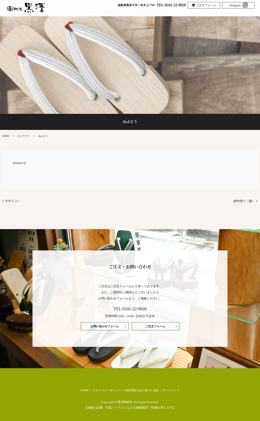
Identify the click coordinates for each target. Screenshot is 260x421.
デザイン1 (12, 201)
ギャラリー (184, 12)
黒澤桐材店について (117, 12)
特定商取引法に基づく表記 (142, 390)
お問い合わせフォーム (104, 326)
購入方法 (222, 12)
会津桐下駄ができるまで (154, 12)
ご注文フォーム (204, 6)
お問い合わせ (245, 12)
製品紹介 (204, 12)
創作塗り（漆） (244, 201)
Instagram (238, 5)
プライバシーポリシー (107, 390)
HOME (93, 12)
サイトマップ (171, 390)
